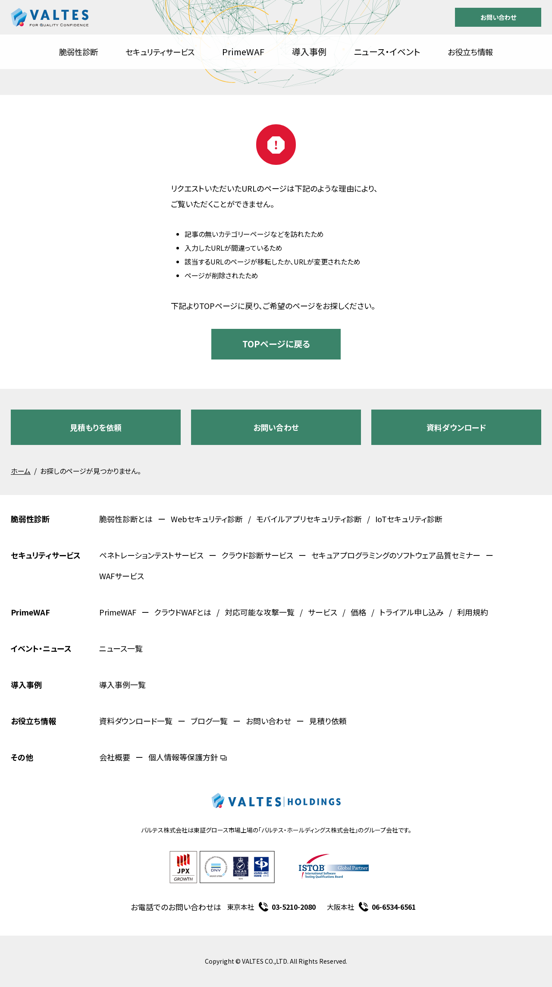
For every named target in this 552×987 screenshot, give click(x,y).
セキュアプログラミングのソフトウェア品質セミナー (395, 555)
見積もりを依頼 (96, 427)
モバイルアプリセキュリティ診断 (309, 518)
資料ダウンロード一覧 (135, 720)
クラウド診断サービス (257, 555)
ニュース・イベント (387, 51)
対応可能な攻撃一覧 (260, 612)
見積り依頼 (328, 720)
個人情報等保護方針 (187, 757)
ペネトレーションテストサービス (151, 555)
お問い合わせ (498, 17)
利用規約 (472, 612)
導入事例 (309, 51)
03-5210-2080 (294, 907)
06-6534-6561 (394, 907)
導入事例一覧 (122, 684)
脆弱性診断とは (126, 518)
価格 (358, 612)
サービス (322, 612)
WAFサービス (121, 575)
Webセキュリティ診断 (207, 518)
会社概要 (114, 757)
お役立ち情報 (470, 51)
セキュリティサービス (159, 51)
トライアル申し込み (412, 612)
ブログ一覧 (209, 720)
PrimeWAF (243, 51)
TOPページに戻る (276, 343)
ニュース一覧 (121, 648)
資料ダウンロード (456, 427)
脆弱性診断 (78, 51)
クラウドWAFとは (182, 612)
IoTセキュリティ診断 (408, 518)
